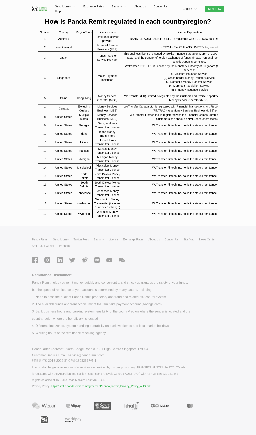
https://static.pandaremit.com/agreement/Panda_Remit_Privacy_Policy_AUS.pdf (100, 386)
